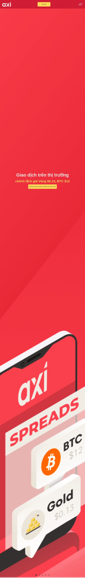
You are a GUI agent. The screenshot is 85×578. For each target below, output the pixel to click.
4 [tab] (46, 575)
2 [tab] (39, 575)
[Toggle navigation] (80, 4)
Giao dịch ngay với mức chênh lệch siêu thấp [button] (42, 186)
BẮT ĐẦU (44, 4)
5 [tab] (49, 575)
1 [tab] (36, 575)
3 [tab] (42, 575)
